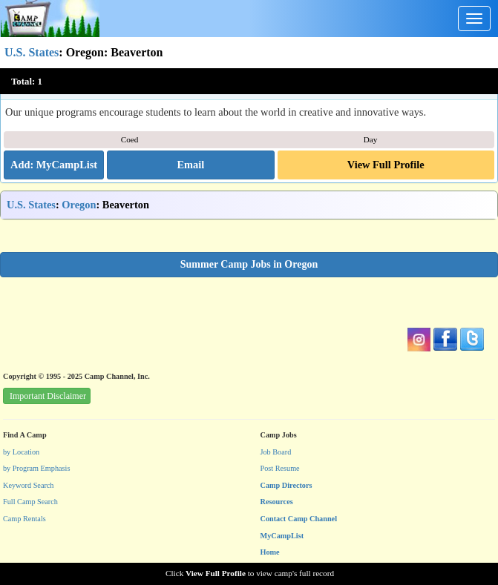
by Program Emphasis (36, 468)
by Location (21, 452)
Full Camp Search (30, 502)
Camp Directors (286, 485)
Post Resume (280, 468)
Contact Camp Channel (299, 519)
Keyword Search (28, 485)
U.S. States (31, 52)
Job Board (276, 452)
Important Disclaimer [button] (48, 396)
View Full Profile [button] (386, 165)
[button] (190, 165)
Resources (277, 502)
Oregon (79, 205)
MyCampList (282, 536)
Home (270, 552)
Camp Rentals (24, 519)
